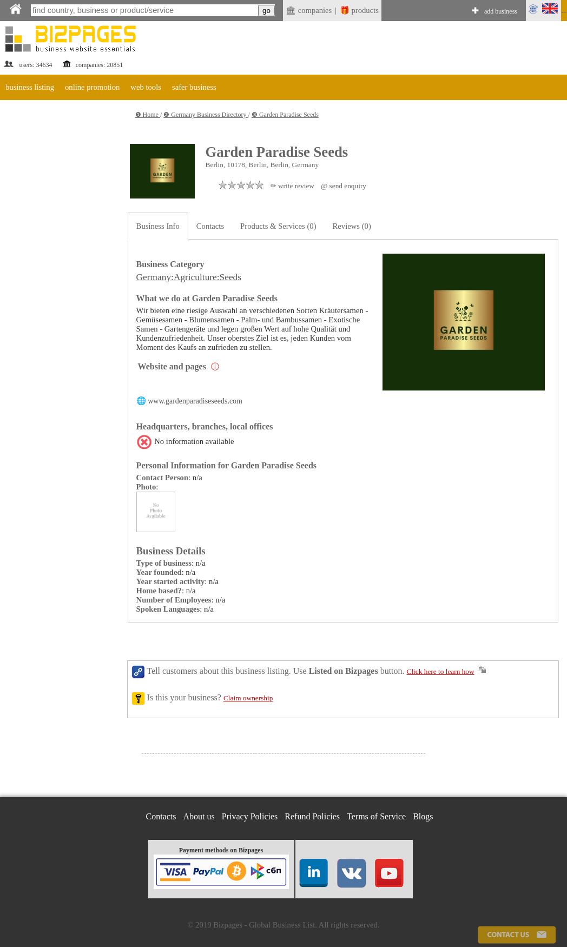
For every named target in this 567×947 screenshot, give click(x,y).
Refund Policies (312, 816)
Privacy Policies (250, 816)
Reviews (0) (352, 226)
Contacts (210, 226)
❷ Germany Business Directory (205, 114)
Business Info (158, 226)
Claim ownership (248, 698)
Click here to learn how (440, 671)
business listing (29, 87)
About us (199, 816)
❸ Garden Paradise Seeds (285, 114)
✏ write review (292, 186)
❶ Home (147, 114)
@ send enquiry (343, 186)
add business (500, 11)
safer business (194, 87)
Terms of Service (376, 816)
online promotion (92, 87)
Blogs (423, 816)
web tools (145, 87)
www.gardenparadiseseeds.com (195, 401)
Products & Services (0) (278, 226)
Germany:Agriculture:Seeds (188, 277)
